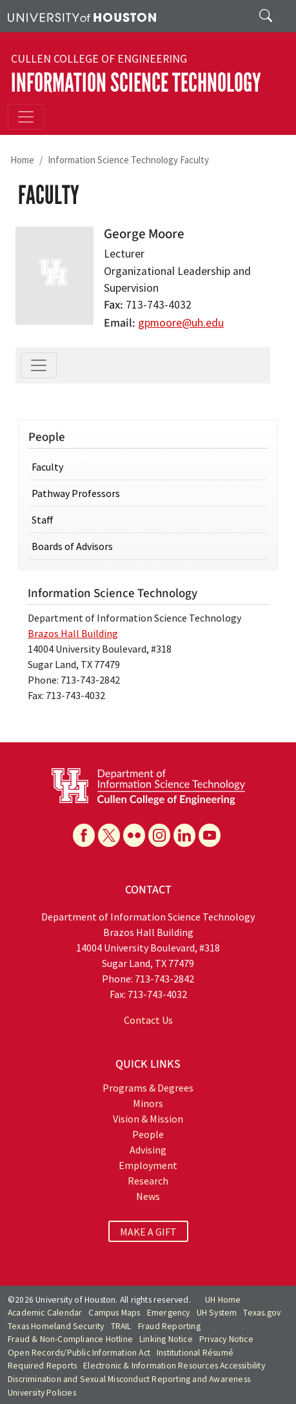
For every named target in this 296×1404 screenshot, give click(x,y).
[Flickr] (134, 835)
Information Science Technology (136, 83)
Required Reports (42, 1365)
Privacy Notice (226, 1339)
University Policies (42, 1392)
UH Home (223, 1299)
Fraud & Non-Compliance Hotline (70, 1339)
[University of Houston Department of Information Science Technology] (148, 785)
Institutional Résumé (195, 1352)
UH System (217, 1312)
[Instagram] (159, 835)
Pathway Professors (76, 493)
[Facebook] (84, 835)
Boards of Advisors (72, 546)
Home (22, 160)
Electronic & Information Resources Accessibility (174, 1365)
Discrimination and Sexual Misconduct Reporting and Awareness (129, 1379)
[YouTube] (210, 835)
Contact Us (148, 1019)
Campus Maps (114, 1312)
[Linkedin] (184, 835)
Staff (43, 519)
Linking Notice (166, 1339)
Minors (148, 1103)
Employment (148, 1165)
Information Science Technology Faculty (128, 160)
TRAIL (121, 1326)
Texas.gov (262, 1312)
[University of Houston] (82, 16)
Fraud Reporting (169, 1326)
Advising (148, 1149)
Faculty (47, 466)
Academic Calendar (45, 1312)
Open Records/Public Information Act (79, 1352)
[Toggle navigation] (26, 117)
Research (148, 1180)
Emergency (168, 1312)
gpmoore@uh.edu (181, 323)
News (148, 1196)
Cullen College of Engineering (99, 59)
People (148, 1134)
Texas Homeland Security (56, 1326)
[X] (109, 835)
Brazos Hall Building (73, 633)
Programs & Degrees (148, 1087)
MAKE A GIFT (148, 1231)
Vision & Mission (148, 1118)
